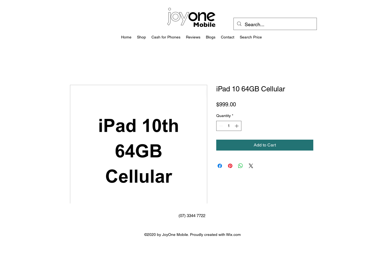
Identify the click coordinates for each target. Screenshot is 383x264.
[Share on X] (251, 166)
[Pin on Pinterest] (230, 166)
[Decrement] (220, 126)
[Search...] (275, 24)
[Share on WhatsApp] (240, 166)
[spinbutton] (229, 126)
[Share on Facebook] (220, 166)
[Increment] (237, 126)
